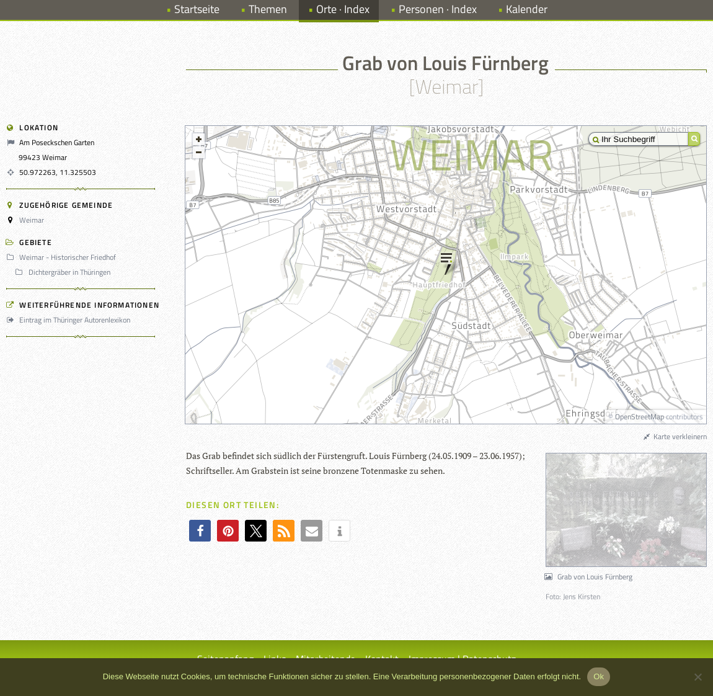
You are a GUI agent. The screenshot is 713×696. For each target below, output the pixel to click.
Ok (598, 676)
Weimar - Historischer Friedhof (63, 257)
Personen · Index (438, 9)
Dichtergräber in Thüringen (64, 272)
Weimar (31, 220)
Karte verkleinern (674, 436)
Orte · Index (343, 9)
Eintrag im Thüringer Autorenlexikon (70, 320)
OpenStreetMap (639, 416)
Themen (268, 9)
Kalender (526, 9)
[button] (200, 531)
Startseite (196, 9)
